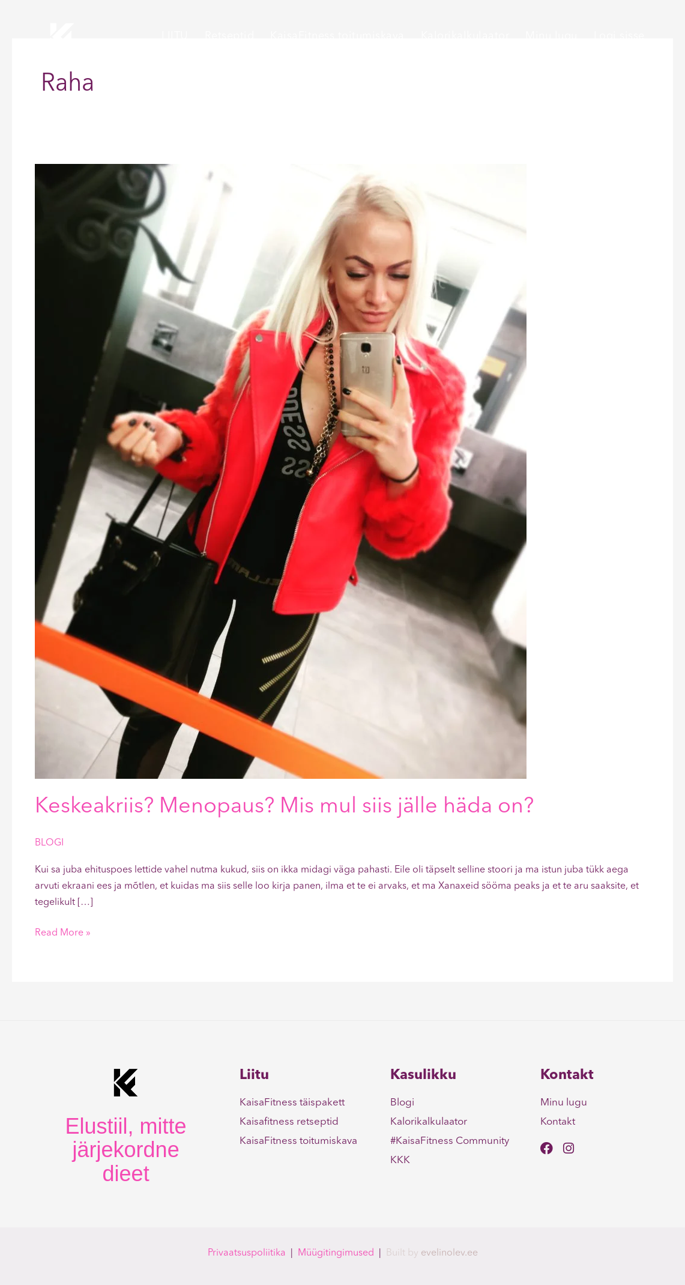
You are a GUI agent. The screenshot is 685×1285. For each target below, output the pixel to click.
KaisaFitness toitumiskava (337, 36)
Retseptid (230, 36)
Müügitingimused (336, 1253)
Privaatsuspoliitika (247, 1253)
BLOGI (49, 843)
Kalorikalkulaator (465, 36)
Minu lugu (551, 36)
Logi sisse (619, 36)
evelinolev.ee (449, 1253)
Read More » (63, 931)
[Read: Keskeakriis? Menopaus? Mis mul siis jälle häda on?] (281, 471)
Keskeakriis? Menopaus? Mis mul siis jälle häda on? (284, 807)
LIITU (175, 36)
